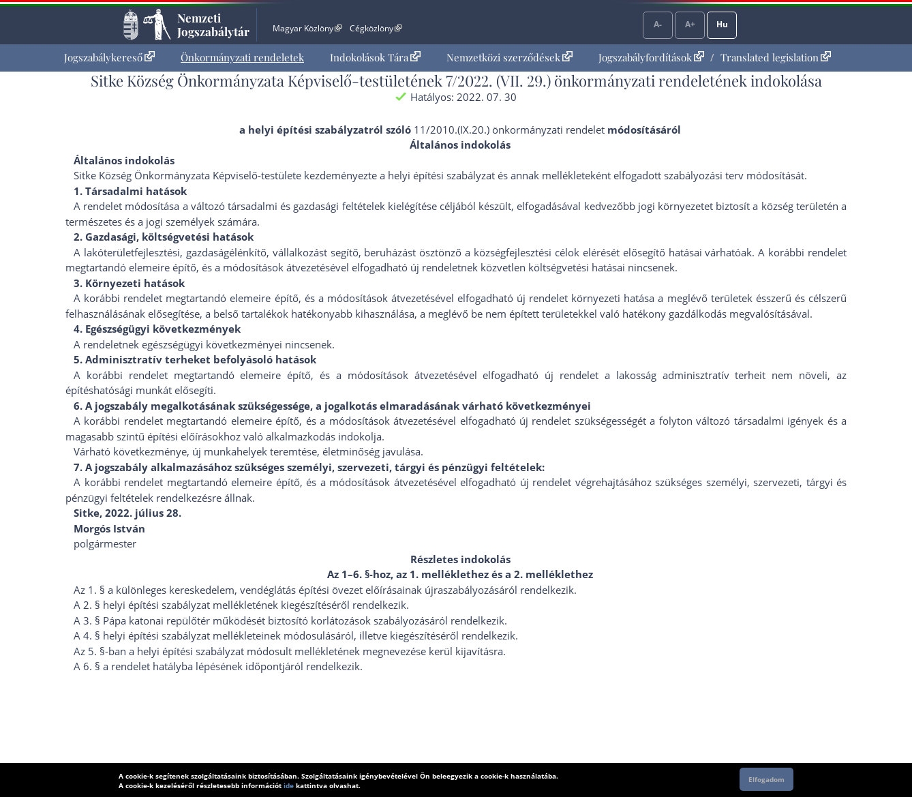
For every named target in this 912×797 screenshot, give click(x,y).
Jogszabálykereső (109, 57)
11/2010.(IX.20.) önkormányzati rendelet (509, 129)
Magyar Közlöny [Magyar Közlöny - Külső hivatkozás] (307, 28)
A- (658, 24)
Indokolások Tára (375, 57)
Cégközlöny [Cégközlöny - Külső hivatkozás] (375, 28)
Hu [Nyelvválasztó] (722, 24)
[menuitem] (109, 57)
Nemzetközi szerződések (509, 57)
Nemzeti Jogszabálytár (213, 24)
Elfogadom (766, 779)
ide (289, 785)
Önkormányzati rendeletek (242, 57)
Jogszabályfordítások (651, 57)
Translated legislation (775, 57)
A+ (690, 24)
